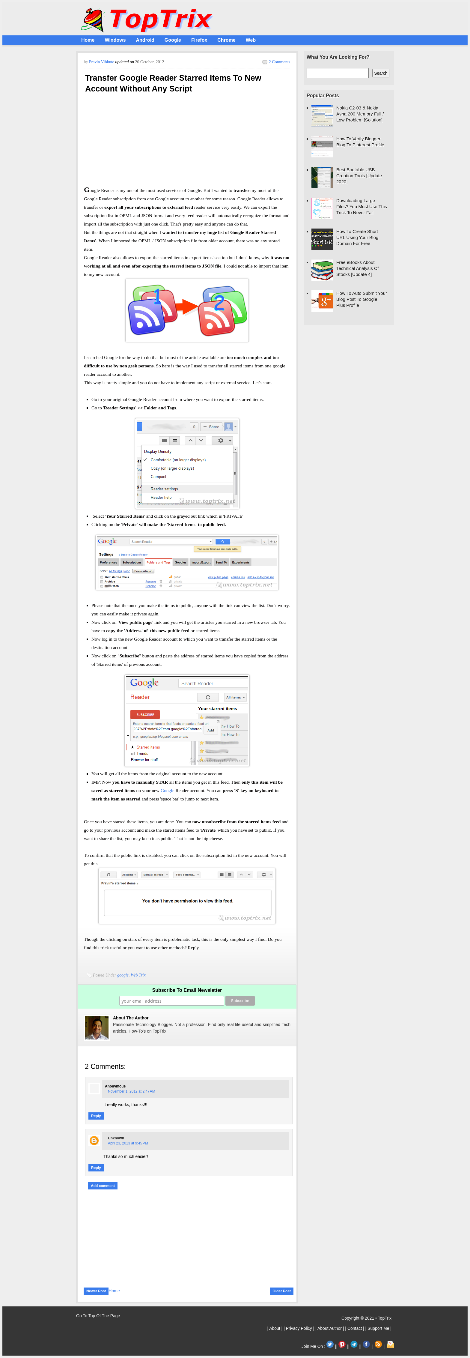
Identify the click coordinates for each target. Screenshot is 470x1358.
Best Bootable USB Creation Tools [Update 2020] (359, 175)
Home (87, 40)
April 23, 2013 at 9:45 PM (128, 1143)
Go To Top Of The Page (98, 1315)
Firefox (199, 40)
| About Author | (330, 1328)
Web (251, 40)
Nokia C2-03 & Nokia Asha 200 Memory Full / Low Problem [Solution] (360, 113)
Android (145, 40)
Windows (115, 40)
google (123, 975)
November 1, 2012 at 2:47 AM (131, 1091)
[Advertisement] (187, 142)
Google (173, 40)
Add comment (103, 1186)
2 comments (279, 62)
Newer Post (96, 1291)
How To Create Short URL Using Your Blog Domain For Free (357, 237)
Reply (96, 1116)
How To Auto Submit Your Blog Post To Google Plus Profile (361, 299)
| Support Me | (378, 1328)
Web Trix (138, 975)
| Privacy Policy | (299, 1328)
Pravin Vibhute (102, 62)
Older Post (281, 1291)
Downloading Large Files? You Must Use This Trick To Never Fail (361, 206)
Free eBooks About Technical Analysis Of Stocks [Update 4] (357, 268)
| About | (275, 1328)
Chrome (226, 40)
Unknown (116, 1138)
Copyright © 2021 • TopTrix (366, 1318)
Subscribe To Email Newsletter (187, 990)
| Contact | (355, 1328)
